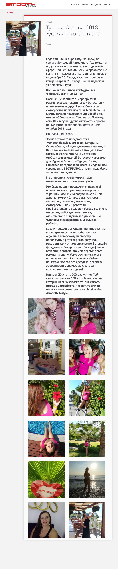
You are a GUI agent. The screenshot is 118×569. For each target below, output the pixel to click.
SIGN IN (106, 4)
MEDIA (85, 4)
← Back (10, 12)
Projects (96, 4)
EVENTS (75, 4)
